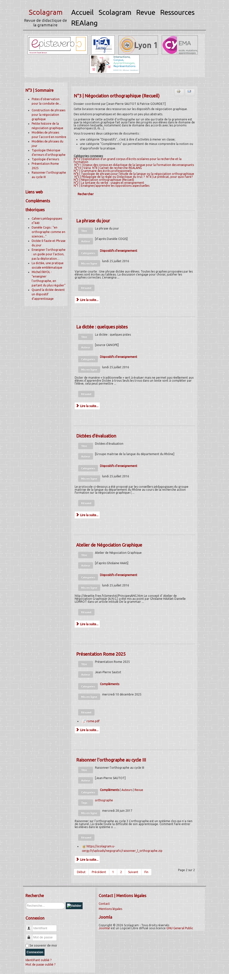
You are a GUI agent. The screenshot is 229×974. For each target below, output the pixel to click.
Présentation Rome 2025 (101, 653)
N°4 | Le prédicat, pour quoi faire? (169, 176)
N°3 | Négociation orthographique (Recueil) (104, 179)
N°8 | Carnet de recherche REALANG (117, 167)
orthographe (104, 800)
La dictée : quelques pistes (102, 326)
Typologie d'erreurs (45, 159)
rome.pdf (93, 721)
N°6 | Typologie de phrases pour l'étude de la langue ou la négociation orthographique (134, 173)
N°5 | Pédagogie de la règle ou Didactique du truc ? (109, 176)
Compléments (109, 684)
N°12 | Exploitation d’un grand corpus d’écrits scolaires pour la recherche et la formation (128, 160)
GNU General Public (179, 928)
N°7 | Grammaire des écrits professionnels (103, 170)
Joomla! (104, 928)
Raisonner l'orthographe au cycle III (111, 759)
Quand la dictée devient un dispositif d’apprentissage (48, 294)
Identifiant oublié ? (38, 960)
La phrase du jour (93, 220)
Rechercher (86, 194)
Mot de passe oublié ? (40, 964)
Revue (139, 789)
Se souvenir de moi (43, 945)
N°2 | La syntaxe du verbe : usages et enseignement (109, 182)
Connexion (35, 952)
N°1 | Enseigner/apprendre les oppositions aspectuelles (111, 185)
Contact (104, 903)
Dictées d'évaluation (96, 435)
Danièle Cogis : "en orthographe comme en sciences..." (48, 232)
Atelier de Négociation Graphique (109, 544)
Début (81, 872)
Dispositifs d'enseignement (118, 250)
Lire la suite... (87, 299)
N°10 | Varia (82, 167)
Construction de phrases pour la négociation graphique (48, 115)
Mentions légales (110, 908)
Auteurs (126, 789)
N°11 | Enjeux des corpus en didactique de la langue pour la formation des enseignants (134, 164)
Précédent (99, 872)
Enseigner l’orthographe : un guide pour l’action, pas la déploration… (49, 254)
